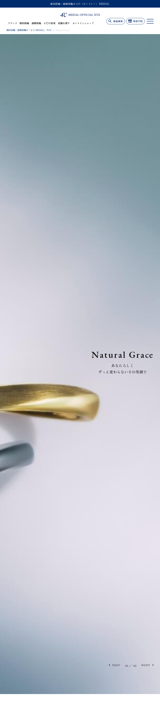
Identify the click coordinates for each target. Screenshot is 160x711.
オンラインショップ (83, 23)
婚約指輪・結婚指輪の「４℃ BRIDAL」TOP (28, 30)
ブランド (12, 23)
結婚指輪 (36, 23)
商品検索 (118, 21)
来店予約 (138, 21)
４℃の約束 (50, 23)
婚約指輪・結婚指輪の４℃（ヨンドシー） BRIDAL (80, 3)
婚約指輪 (24, 23)
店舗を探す (64, 23)
